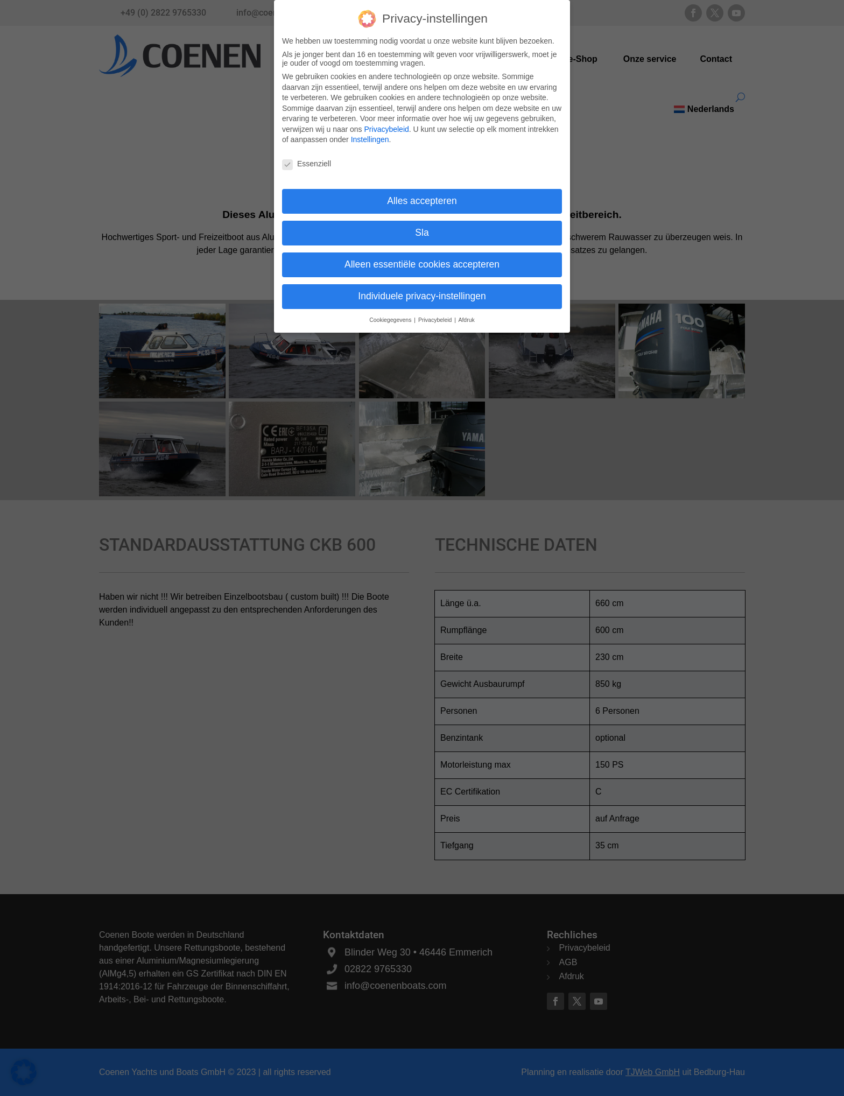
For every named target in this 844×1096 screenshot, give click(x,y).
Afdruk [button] (466, 313)
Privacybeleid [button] (435, 313)
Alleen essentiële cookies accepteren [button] (422, 257)
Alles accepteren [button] (421, 193)
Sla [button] (421, 225)
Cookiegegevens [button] (391, 313)
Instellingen (370, 133)
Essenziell (306, 157)
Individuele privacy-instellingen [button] (422, 289)
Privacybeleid (386, 122)
